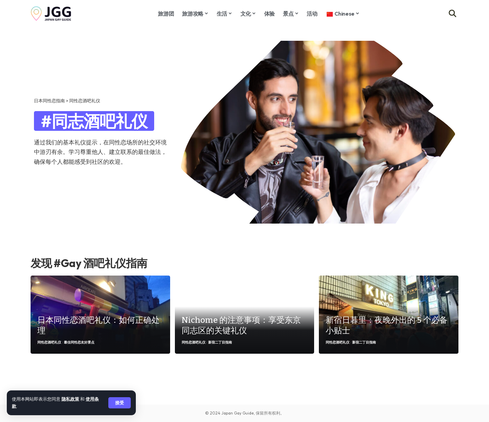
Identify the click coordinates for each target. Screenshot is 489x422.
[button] (119, 402)
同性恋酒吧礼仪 (49, 342)
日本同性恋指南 (49, 100)
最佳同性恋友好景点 (79, 342)
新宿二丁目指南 (220, 342)
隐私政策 (70, 399)
